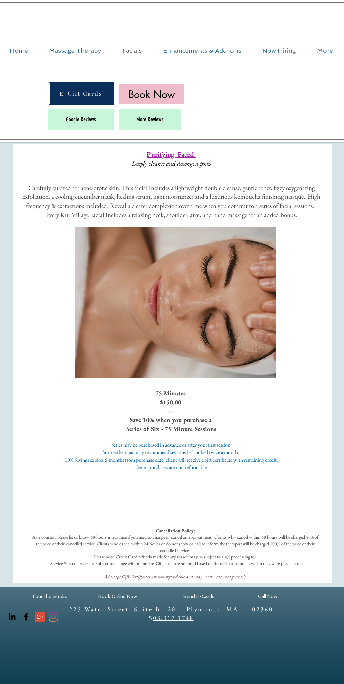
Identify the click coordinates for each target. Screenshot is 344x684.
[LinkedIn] (12, 617)
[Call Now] (268, 596)
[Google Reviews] (81, 119)
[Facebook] (26, 617)
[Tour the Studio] (49, 596)
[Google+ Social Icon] (40, 617)
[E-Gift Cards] (81, 93)
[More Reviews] (150, 119)
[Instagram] (53, 617)
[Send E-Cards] (199, 597)
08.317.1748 (173, 617)
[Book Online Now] (117, 597)
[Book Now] (151, 94)
